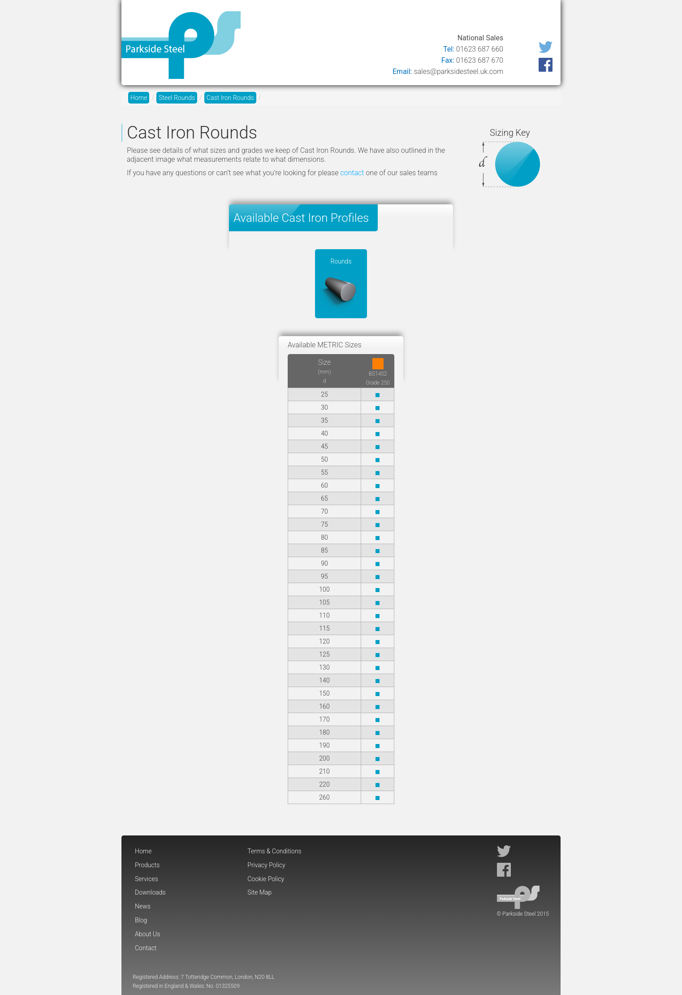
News (431, 19)
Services (343, 19)
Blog (460, 19)
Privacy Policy (266, 865)
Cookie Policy (265, 879)
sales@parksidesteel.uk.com (458, 71)
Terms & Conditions (274, 851)
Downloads (389, 19)
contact (352, 173)
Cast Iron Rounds (230, 97)
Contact (538, 19)
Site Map (259, 892)
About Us (496, 19)
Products (299, 19)
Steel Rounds (177, 97)
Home (261, 19)
